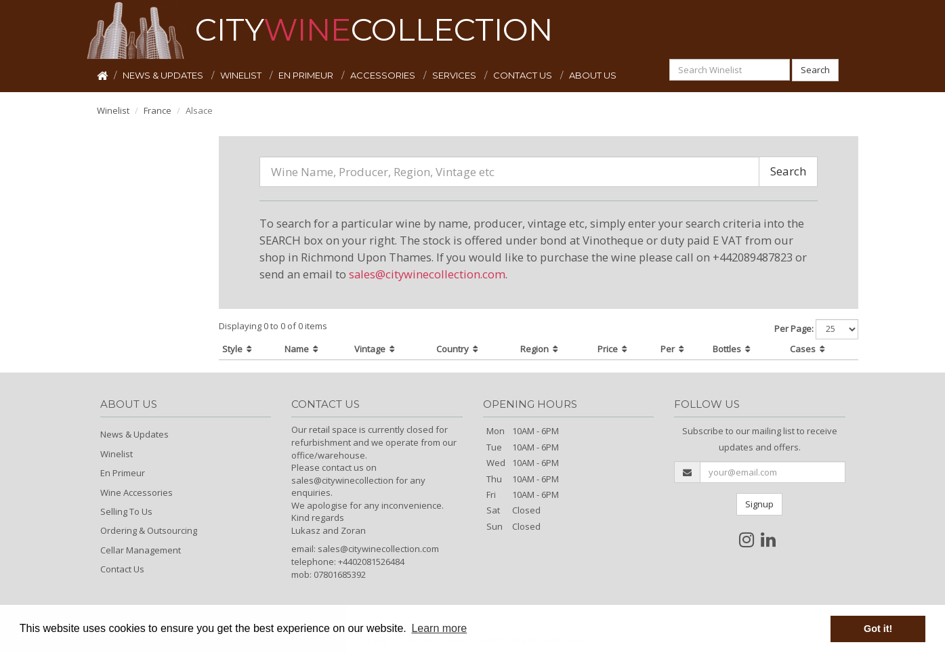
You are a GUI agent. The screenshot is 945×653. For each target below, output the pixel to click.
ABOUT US (592, 75)
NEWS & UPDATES (164, 75)
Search (815, 70)
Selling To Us (126, 511)
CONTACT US (523, 75)
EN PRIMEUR (306, 75)
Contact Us (122, 569)
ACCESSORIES (383, 75)
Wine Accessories (136, 492)
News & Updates (134, 434)
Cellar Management (140, 550)
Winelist (113, 110)
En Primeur (122, 473)
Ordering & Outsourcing (148, 530)
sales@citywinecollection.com (427, 274)
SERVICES (455, 75)
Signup (759, 504)
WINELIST (242, 75)
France (157, 110)
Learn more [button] (439, 628)
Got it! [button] (878, 628)
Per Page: (794, 328)
